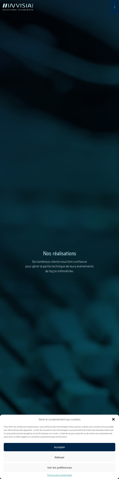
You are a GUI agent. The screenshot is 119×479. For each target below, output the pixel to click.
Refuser (60, 457)
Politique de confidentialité (59, 475)
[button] (113, 419)
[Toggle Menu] (114, 7)
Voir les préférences (59, 467)
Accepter (59, 447)
